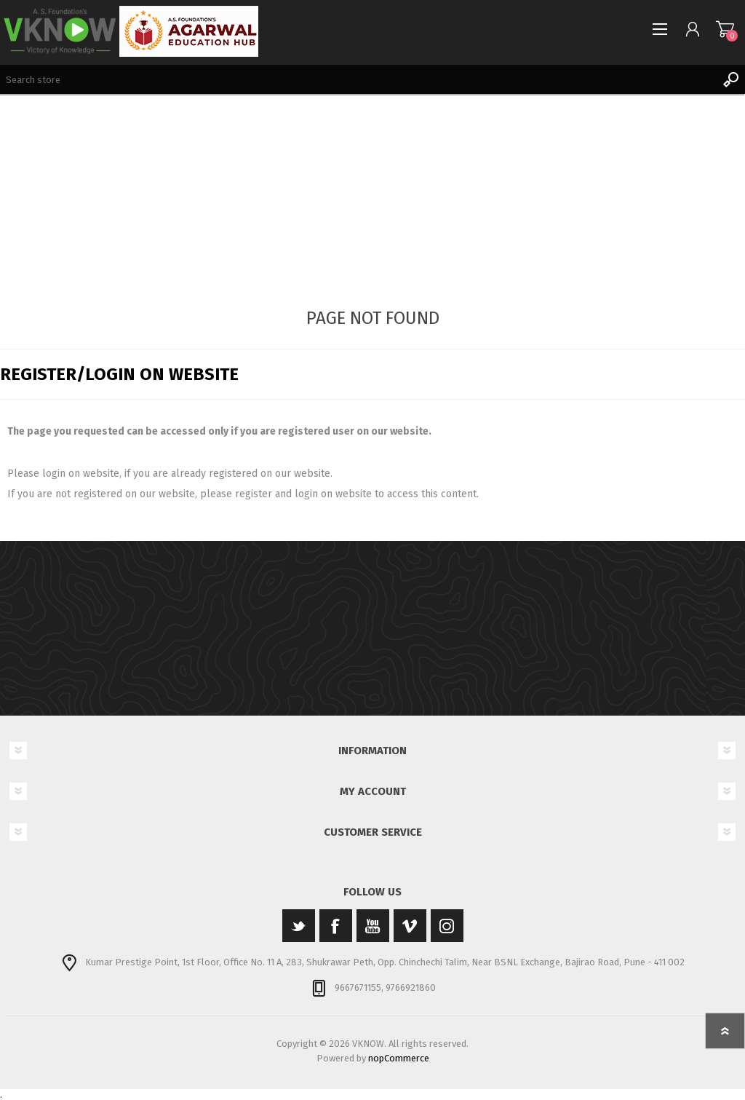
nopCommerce (398, 1058)
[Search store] (358, 79)
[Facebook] (335, 925)
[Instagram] (447, 925)
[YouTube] (372, 925)
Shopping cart (725, 29)
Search (730, 79)
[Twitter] (298, 925)
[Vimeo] (410, 925)
